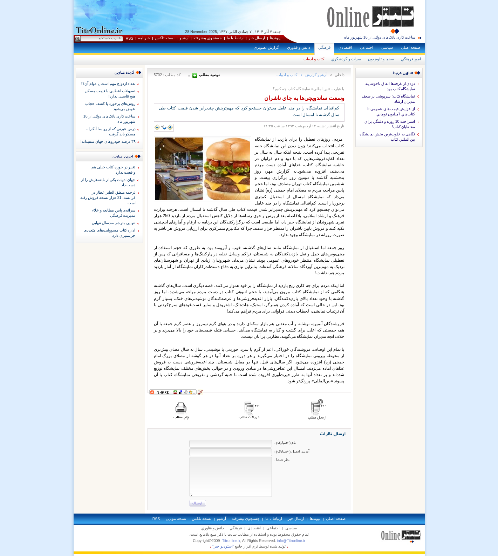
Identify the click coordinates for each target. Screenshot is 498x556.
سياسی (387, 47)
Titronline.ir (231, 540)
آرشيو (184, 38)
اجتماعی (366, 47)
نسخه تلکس (165, 38)
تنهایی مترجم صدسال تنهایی (114, 223)
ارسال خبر (256, 38)
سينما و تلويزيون (381, 59)
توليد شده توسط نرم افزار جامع (249, 546)
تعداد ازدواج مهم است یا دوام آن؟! (108, 83)
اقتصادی (345, 47)
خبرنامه (144, 38)
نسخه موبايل (176, 518)
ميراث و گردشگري (346, 59)
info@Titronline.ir (291, 540)
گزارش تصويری (266, 47)
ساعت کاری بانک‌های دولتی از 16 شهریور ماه (380, 37)
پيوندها (275, 38)
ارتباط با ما (235, 38)
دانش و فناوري (298, 47)
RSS (130, 38)
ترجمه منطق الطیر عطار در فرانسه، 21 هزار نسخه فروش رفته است (108, 197)
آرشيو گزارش (316, 75)
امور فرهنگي (411, 59)
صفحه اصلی (411, 47)
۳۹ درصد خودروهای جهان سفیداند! (108, 141)
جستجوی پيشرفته (207, 38)
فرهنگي (324, 47)
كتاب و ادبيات (313, 59)
